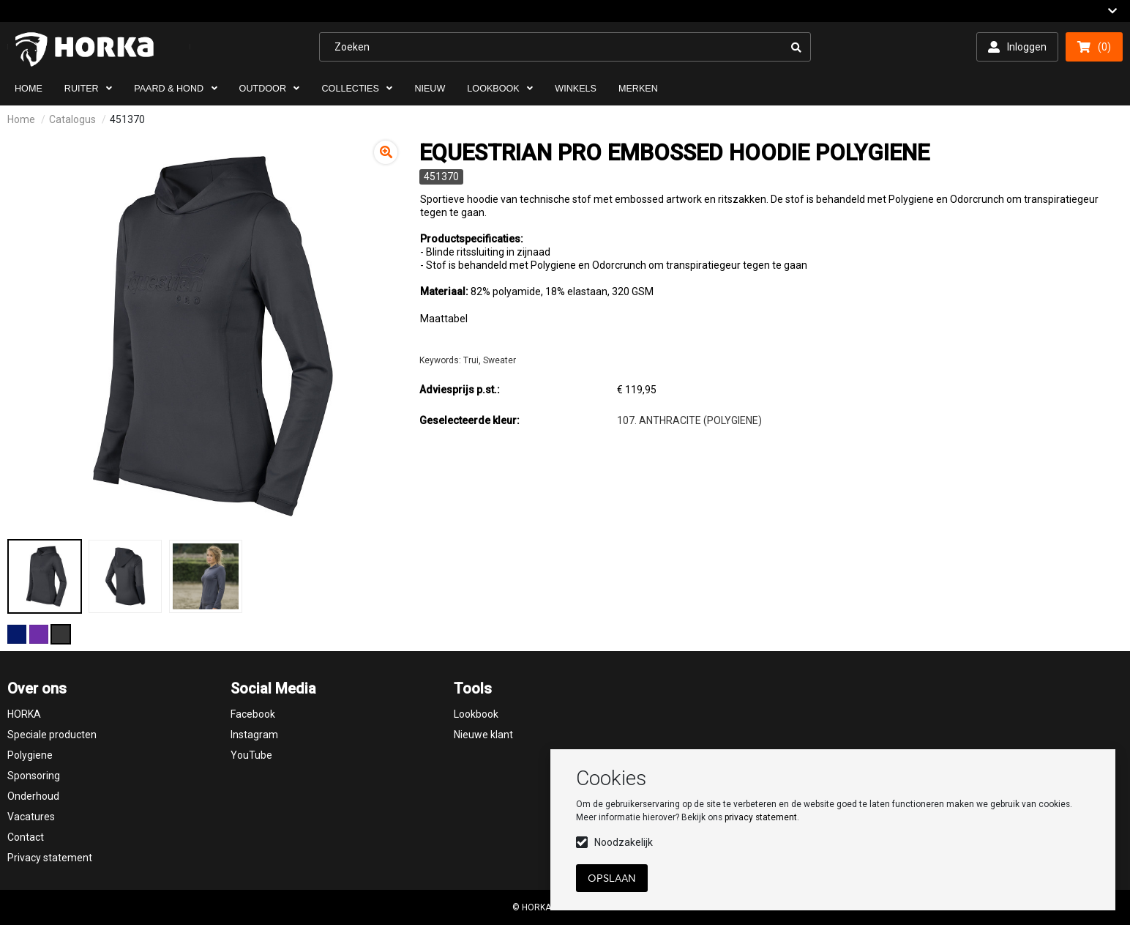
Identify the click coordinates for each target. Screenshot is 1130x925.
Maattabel (444, 318)
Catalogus (72, 119)
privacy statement (761, 817)
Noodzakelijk (623, 842)
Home (21, 119)
